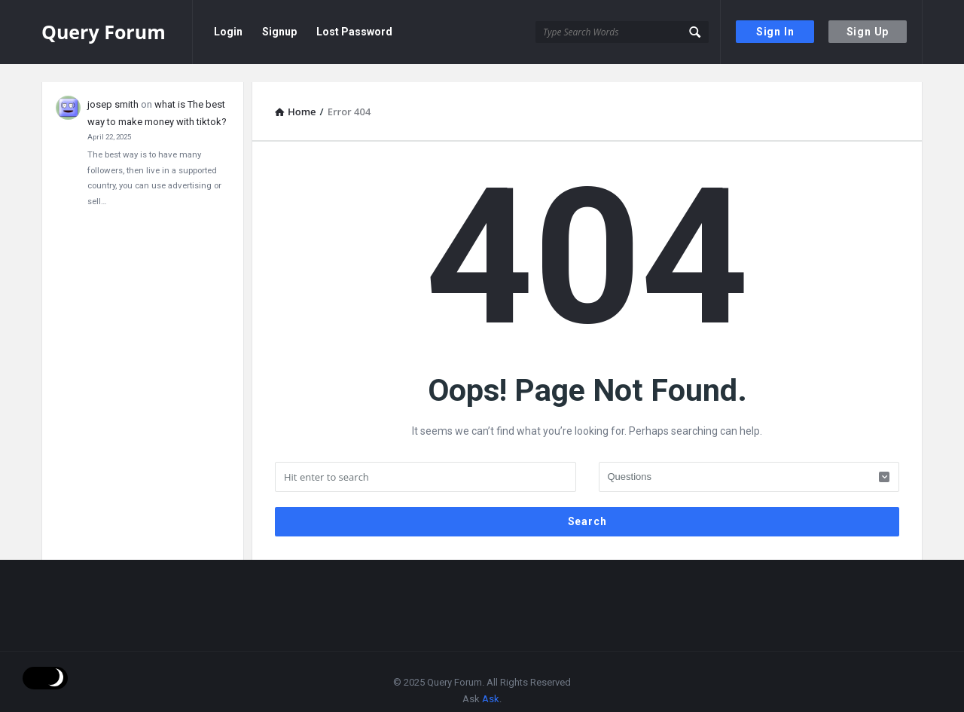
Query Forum (103, 31)
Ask (490, 680)
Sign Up (868, 32)
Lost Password (354, 32)
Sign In (775, 32)
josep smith (113, 86)
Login (228, 32)
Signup (279, 32)
